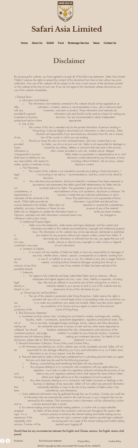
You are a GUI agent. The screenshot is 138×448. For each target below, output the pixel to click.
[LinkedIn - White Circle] (7, 441)
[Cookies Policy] (114, 441)
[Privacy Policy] (83, 441)
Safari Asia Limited (66, 29)
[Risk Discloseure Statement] (50, 441)
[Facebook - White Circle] (2, 441)
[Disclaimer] (19, 441)
